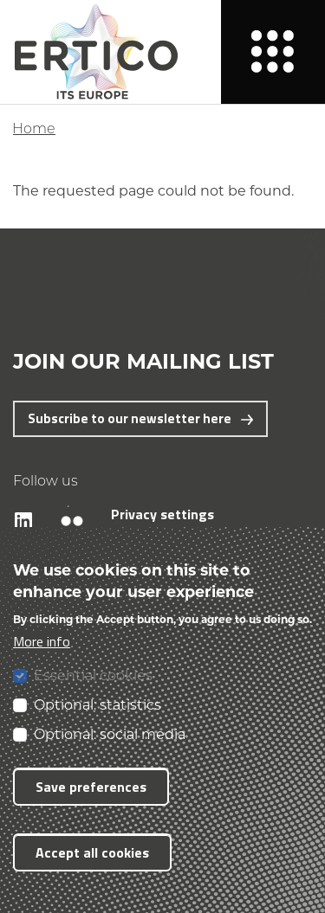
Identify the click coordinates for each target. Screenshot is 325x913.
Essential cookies (93, 674)
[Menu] (273, 52)
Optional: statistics (97, 704)
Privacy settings (162, 514)
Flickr (62, 505)
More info (41, 641)
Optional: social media (109, 733)
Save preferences (91, 786)
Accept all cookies (92, 852)
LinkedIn (15, 505)
